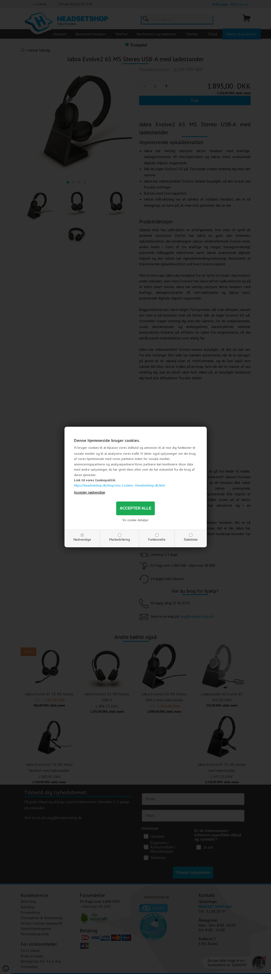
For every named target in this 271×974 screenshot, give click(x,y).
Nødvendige (82, 539)
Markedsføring (119, 539)
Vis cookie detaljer (135, 520)
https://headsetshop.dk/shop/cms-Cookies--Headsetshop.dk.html (119, 485)
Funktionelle (156, 539)
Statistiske (191, 539)
